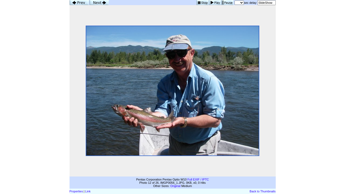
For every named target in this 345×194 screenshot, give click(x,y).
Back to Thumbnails (262, 191)
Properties (76, 191)
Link (88, 191)
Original (175, 186)
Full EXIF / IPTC (198, 179)
